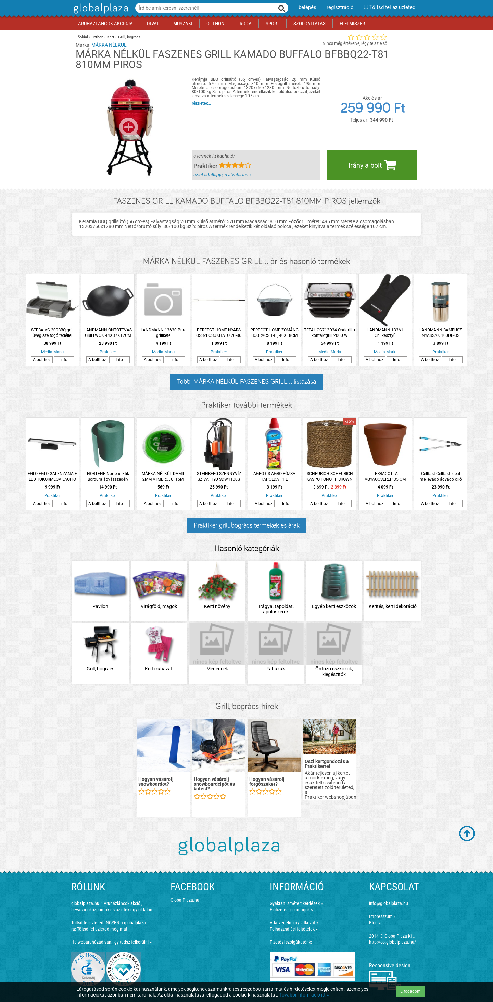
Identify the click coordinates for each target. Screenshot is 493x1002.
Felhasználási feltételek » (294, 929)
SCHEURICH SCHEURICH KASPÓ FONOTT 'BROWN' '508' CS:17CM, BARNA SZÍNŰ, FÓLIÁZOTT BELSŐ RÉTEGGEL (329, 476)
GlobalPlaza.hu (184, 900)
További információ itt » (304, 995)
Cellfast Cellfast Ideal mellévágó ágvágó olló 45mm (441, 476)
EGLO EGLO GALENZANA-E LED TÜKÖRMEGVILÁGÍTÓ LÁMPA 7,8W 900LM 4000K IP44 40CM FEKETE (52, 476)
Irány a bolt (372, 165)
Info (63, 359)
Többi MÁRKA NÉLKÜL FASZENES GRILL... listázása (246, 381)
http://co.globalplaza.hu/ (392, 942)
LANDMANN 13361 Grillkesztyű (385, 333)
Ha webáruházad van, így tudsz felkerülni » (111, 942)
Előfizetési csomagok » (291, 909)
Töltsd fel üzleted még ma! (102, 929)
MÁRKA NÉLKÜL (109, 45)
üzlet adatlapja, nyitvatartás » (222, 174)
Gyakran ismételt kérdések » (296, 903)
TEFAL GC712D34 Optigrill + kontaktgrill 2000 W (330, 333)
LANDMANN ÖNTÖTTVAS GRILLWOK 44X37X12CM (108, 333)
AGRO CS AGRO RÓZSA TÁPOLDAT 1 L (274, 476)
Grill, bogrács (129, 37)
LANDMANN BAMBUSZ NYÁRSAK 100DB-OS (440, 333)
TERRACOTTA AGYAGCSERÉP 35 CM (385, 476)
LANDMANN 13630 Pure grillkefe (163, 333)
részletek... (201, 103)
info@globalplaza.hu (388, 903)
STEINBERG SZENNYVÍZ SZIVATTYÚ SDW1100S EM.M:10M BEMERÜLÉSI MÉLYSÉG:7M (219, 476)
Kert (110, 37)
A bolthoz (42, 359)
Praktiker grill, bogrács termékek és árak (247, 525)
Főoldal (82, 37)
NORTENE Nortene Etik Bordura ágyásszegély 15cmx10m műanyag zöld (108, 476)
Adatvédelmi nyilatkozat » (294, 922)
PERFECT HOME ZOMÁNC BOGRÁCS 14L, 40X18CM (274, 333)
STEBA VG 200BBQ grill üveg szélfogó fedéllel (52, 333)
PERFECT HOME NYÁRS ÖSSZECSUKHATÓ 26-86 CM (218, 333)
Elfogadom (410, 991)
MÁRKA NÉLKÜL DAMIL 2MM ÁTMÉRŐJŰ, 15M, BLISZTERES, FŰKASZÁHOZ (163, 476)
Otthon (97, 37)
